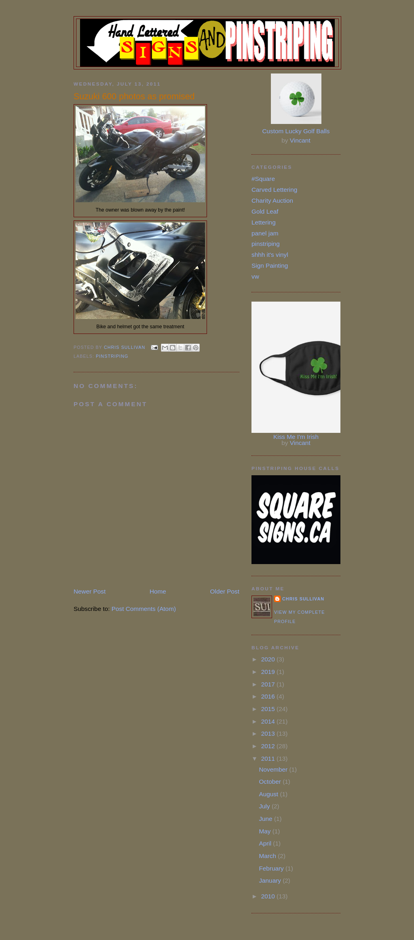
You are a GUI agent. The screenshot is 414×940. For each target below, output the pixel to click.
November (274, 769)
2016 (269, 696)
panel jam (264, 233)
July (265, 806)
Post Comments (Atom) (144, 608)
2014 (269, 721)
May (265, 831)
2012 (269, 746)
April (266, 843)
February (272, 868)
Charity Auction (272, 200)
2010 (269, 896)
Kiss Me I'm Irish (296, 436)
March (268, 855)
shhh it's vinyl (269, 254)
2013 (269, 733)
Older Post (224, 591)
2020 (269, 659)
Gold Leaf (264, 211)
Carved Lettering (274, 189)
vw (255, 276)
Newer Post (90, 591)
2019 (269, 671)
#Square (263, 178)
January (271, 880)
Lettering (263, 222)
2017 (269, 684)
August (269, 794)
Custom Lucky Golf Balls (296, 131)
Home (158, 591)
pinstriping (112, 356)
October (271, 781)
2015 (269, 708)
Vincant (300, 140)
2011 (269, 758)
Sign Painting (269, 265)
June (266, 818)
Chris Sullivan (303, 598)
